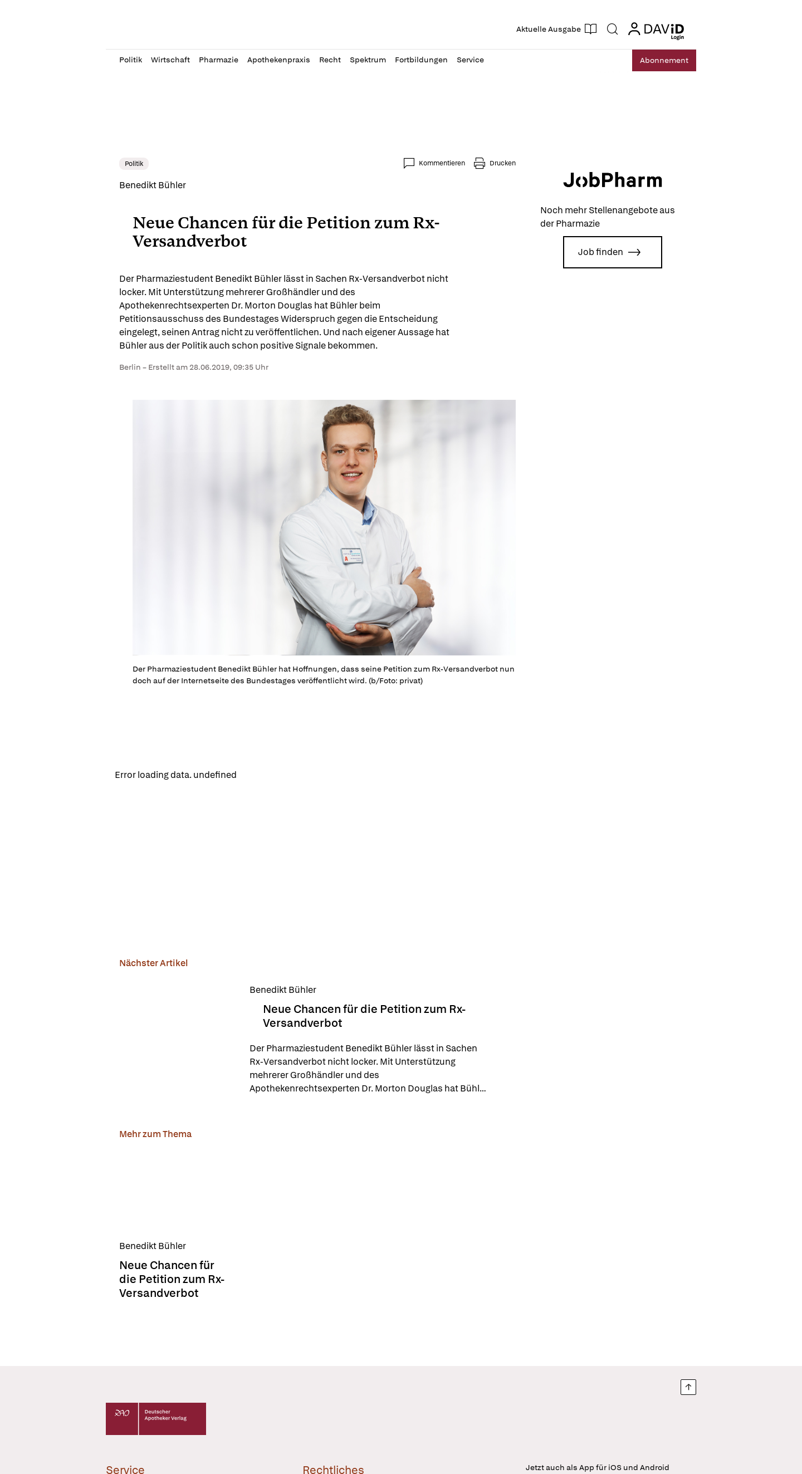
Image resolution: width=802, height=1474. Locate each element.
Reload (260, 775)
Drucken (503, 163)
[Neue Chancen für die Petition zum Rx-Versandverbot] (177, 1041)
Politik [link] (134, 163)
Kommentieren (442, 163)
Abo (658, 60)
